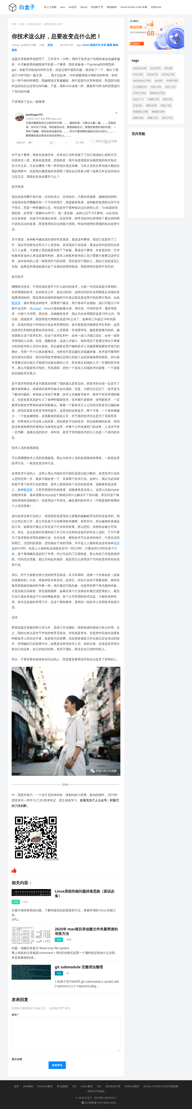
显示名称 (17, 1059)
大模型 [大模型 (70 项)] (153, 99)
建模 (109, 45)
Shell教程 (87, 1086)
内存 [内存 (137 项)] (170, 86)
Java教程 (28, 1086)
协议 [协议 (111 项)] (138, 99)
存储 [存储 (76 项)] (167, 99)
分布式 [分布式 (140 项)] (139, 93)
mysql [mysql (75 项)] (152, 74)
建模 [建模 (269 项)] (151, 105)
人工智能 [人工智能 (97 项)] (140, 86)
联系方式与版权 (96, 1091)
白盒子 (27, 7)
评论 (15, 1014)
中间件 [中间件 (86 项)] (172, 80)
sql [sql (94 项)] (158, 80)
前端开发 (95, 45)
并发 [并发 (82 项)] (137, 105)
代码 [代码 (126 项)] (156, 86)
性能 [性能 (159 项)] (166, 105)
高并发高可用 (113, 1086)
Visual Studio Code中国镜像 (160, 1086)
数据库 (16, 303)
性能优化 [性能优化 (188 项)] (140, 111)
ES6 (99, 1086)
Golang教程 (45, 1086)
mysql (37, 308)
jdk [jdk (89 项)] (168, 68)
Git (74, 1086)
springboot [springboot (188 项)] (142, 80)
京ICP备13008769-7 (105, 1097)
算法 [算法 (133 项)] (167, 117)
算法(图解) (62, 1086)
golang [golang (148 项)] (139, 68)
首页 (14, 24)
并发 (103, 45)
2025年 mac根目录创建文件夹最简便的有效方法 (86, 931)
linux (86, 45)
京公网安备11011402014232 (99, 1102)
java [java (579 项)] (155, 68)
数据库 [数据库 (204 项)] (158, 111)
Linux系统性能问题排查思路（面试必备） (85, 893)
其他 (22, 24)
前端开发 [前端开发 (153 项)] (157, 93)
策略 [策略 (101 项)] (153, 117)
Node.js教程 (131, 1086)
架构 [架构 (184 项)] (138, 117)
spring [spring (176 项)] (168, 74)
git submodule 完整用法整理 (79, 966)
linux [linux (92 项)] (138, 74)
